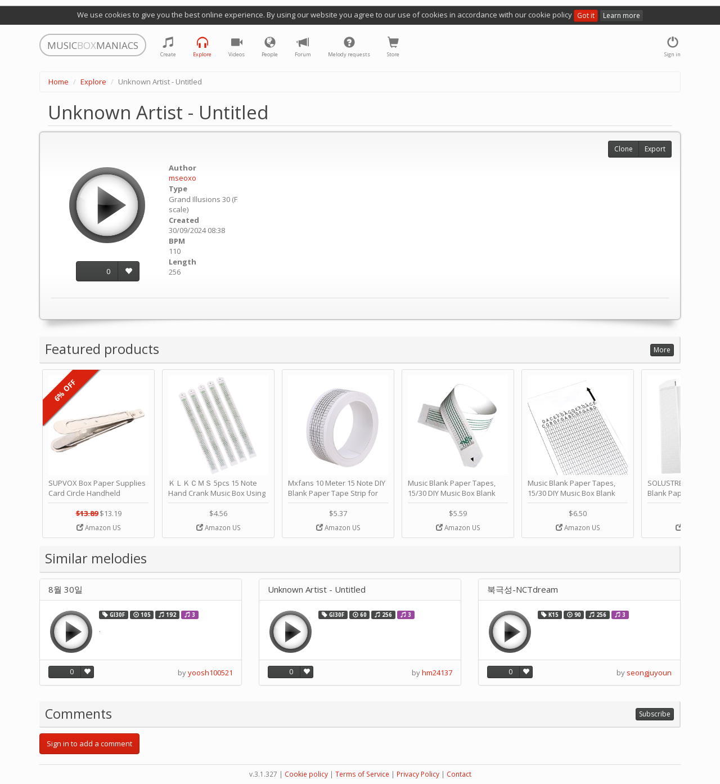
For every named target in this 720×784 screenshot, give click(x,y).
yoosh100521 (210, 672)
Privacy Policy (418, 774)
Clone (623, 149)
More (662, 350)
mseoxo (182, 178)
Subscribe (654, 714)
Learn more (621, 15)
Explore (93, 82)
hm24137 (437, 672)
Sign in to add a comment (89, 743)
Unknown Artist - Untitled (317, 589)
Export (655, 149)
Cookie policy (306, 774)
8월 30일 (65, 589)
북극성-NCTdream (522, 589)
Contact (459, 774)
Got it (586, 15)
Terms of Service (362, 774)
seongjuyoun (649, 672)
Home (58, 82)
